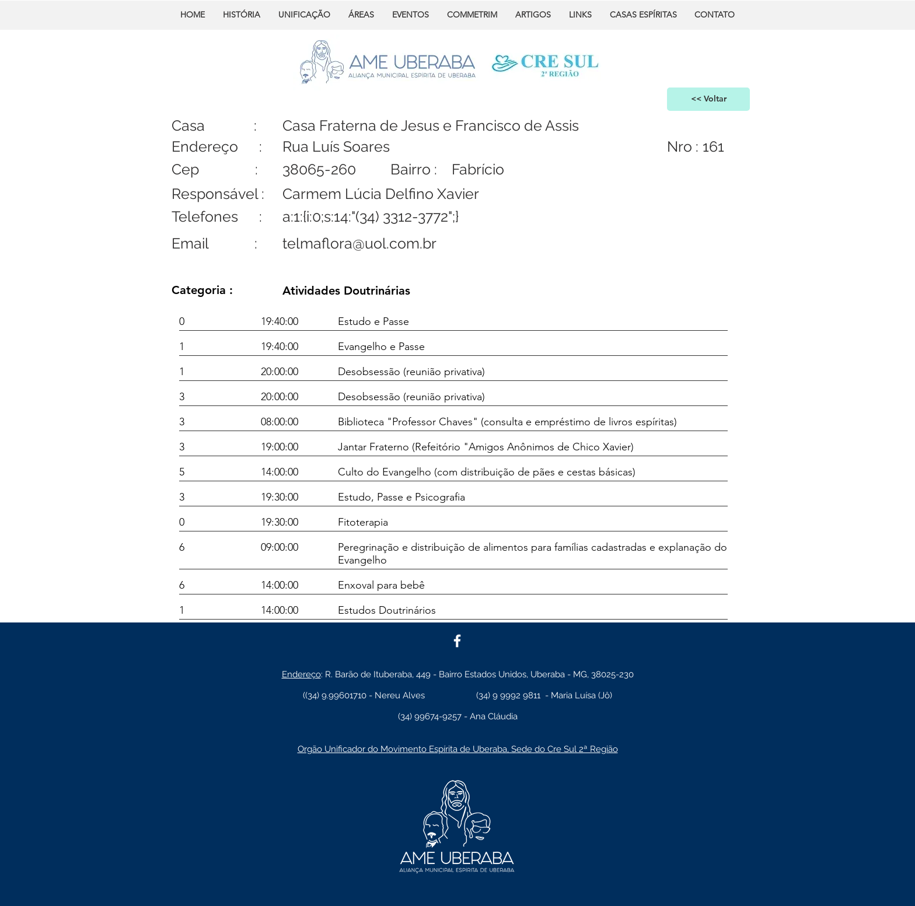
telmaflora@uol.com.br (359, 243)
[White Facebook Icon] (457, 640)
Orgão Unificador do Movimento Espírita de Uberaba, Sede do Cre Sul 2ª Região (458, 749)
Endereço (301, 674)
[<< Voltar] (708, 99)
